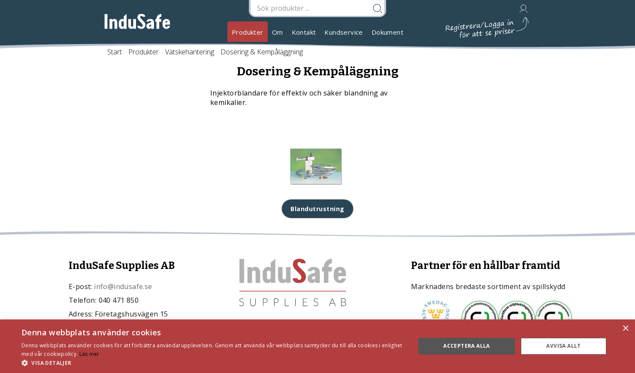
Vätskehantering (189, 52)
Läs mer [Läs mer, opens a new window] (89, 354)
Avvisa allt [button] (563, 345)
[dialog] (317, 346)
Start (114, 52)
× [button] (625, 328)
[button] (212, 362)
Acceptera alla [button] (466, 345)
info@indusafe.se (123, 286)
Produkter (247, 32)
